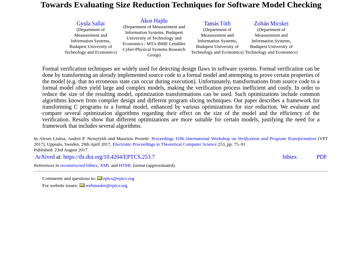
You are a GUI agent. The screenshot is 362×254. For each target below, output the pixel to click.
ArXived (45, 157)
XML (105, 165)
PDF (322, 157)
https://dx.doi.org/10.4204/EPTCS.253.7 (109, 157)
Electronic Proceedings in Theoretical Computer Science (164, 144)
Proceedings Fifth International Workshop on (233, 138)
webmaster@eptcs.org (106, 185)
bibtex (290, 157)
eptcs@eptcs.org (118, 178)
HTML (125, 165)
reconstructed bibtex (79, 165)
